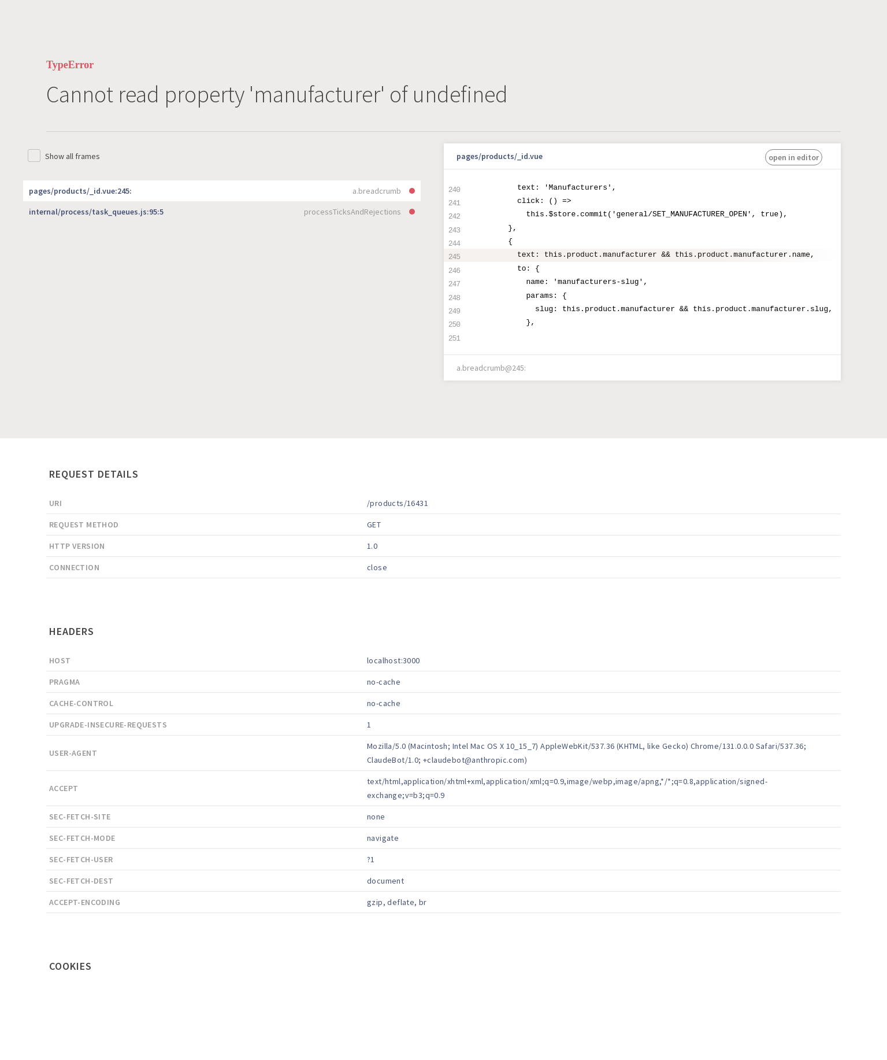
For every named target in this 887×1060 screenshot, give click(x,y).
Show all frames (72, 156)
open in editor (794, 157)
